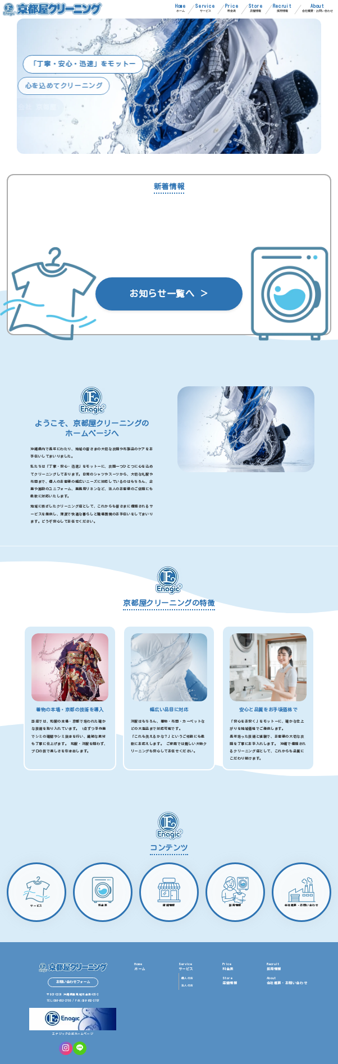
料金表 (232, 8)
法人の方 (187, 985)
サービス (204, 8)
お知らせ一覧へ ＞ (168, 293)
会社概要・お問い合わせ (317, 8)
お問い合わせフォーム (73, 982)
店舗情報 (256, 8)
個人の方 (187, 978)
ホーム (180, 8)
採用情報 (282, 8)
